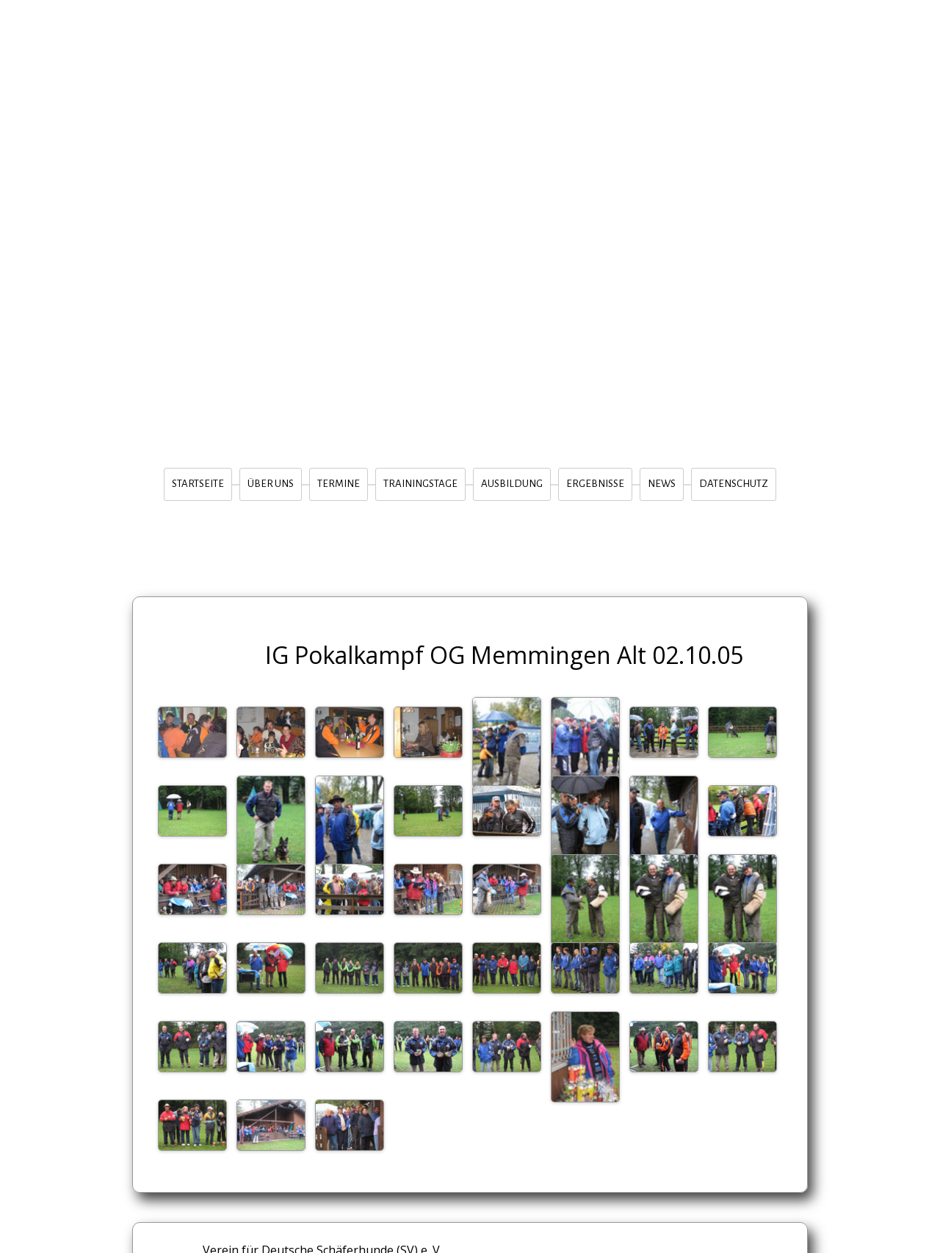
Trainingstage (420, 483)
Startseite (198, 483)
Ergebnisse (595, 483)
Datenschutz (733, 483)
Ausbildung (512, 483)
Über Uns (270, 483)
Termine (338, 483)
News (662, 483)
